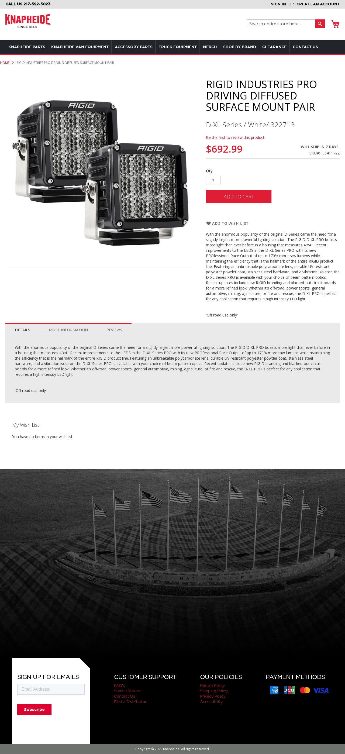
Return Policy (212, 685)
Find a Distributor (130, 702)
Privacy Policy (212, 696)
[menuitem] (27, 47)
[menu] (172, 53)
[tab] (22, 342)
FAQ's (119, 685)
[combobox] (282, 23)
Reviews (114, 343)
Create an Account (318, 4)
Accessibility (211, 702)
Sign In (278, 4)
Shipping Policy (214, 691)
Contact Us (124, 696)
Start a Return (127, 691)
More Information (68, 343)
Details (22, 343)
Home (4, 76)
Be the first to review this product (235, 150)
